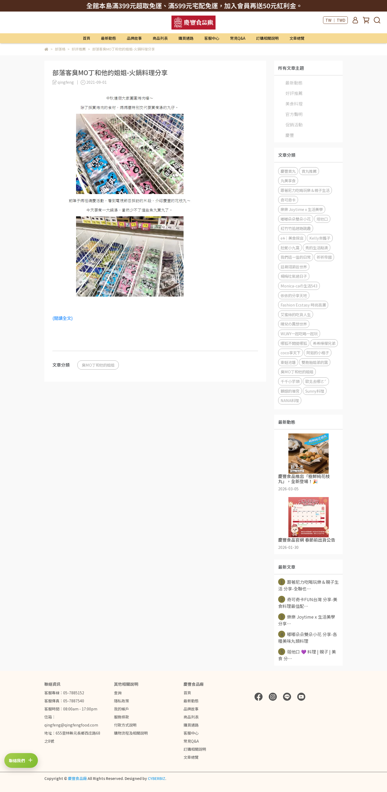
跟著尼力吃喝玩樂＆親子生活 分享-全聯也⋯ (308, 585)
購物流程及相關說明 (131, 733)
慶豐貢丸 (288, 171)
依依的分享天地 (294, 295)
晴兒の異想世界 (294, 324)
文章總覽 (296, 38)
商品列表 (160, 38)
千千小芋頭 (290, 381)
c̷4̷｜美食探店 (292, 238)
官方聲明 (294, 114)
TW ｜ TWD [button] (335, 20)
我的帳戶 (121, 708)
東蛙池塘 (288, 362)
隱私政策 (121, 700)
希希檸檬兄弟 (324, 343)
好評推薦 (294, 93)
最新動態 (108, 38)
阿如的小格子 (317, 352)
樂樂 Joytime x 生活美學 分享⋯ (306, 620)
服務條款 (121, 717)
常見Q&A (237, 38)
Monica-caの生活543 (299, 286)
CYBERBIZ (156, 778)
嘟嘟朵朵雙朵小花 (296, 219)
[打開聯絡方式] (21, 760)
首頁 (86, 38)
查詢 (117, 692)
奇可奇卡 (288, 200)
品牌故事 (134, 38)
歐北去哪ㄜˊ (316, 381)
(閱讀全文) (62, 318)
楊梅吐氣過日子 (294, 276)
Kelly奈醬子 (319, 238)
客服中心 (211, 38)
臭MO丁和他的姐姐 (98, 365)
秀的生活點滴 (316, 247)
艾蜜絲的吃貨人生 (296, 314)
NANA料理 (290, 400)
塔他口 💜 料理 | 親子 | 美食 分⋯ (307, 655)
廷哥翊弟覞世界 (294, 266)
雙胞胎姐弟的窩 (315, 362)
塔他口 (322, 219)
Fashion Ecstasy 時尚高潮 (303, 305)
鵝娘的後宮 (290, 391)
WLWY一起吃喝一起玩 (299, 333)
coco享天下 (290, 352)
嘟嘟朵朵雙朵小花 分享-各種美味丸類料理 (307, 637)
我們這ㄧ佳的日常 (296, 257)
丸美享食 (288, 180)
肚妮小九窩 (290, 247)
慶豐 (289, 135)
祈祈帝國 (324, 257)
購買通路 (186, 38)
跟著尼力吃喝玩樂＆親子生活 (305, 190)
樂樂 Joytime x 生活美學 (302, 209)
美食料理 (294, 103)
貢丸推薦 (309, 171)
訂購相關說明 (267, 38)
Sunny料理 (314, 391)
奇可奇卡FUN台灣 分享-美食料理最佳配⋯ (307, 602)
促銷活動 (294, 124)
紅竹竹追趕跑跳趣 (296, 228)
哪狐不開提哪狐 (294, 343)
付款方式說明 (125, 725)
